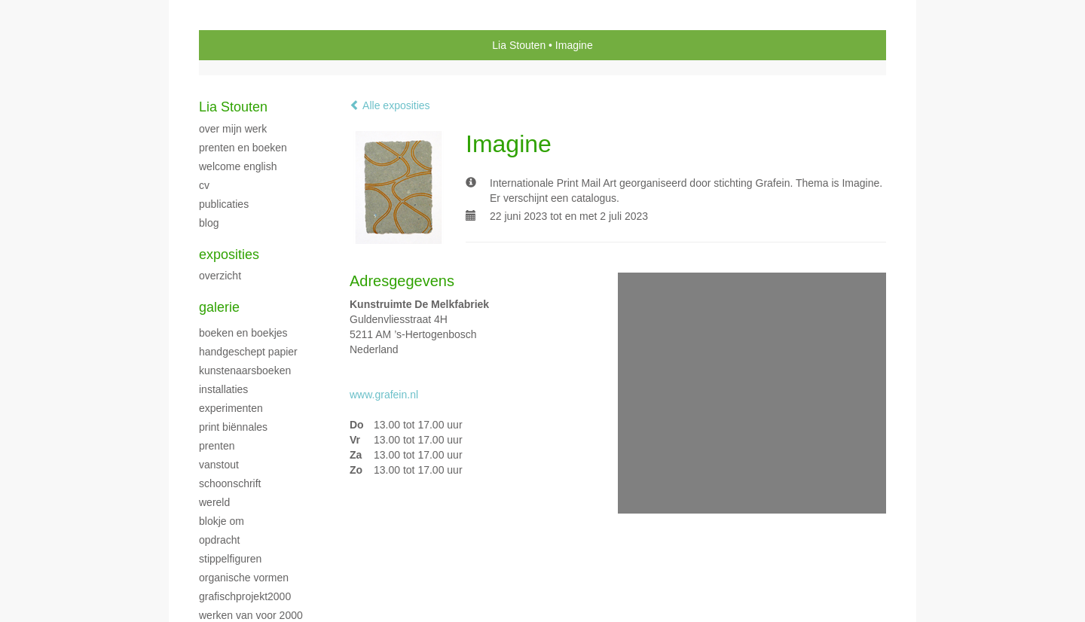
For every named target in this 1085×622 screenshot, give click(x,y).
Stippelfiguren (230, 559)
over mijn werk (233, 129)
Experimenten (231, 408)
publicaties (224, 204)
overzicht (220, 276)
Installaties (223, 389)
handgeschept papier (248, 352)
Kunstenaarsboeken (245, 370)
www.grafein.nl (384, 395)
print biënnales (233, 427)
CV (204, 185)
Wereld (214, 502)
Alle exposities (390, 105)
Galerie (219, 307)
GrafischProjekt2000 (245, 596)
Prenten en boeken (243, 148)
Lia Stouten (519, 45)
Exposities (229, 254)
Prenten (216, 446)
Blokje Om (221, 521)
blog (209, 223)
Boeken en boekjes (243, 333)
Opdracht (219, 540)
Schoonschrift (230, 483)
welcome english (238, 166)
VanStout (219, 465)
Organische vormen (244, 578)
